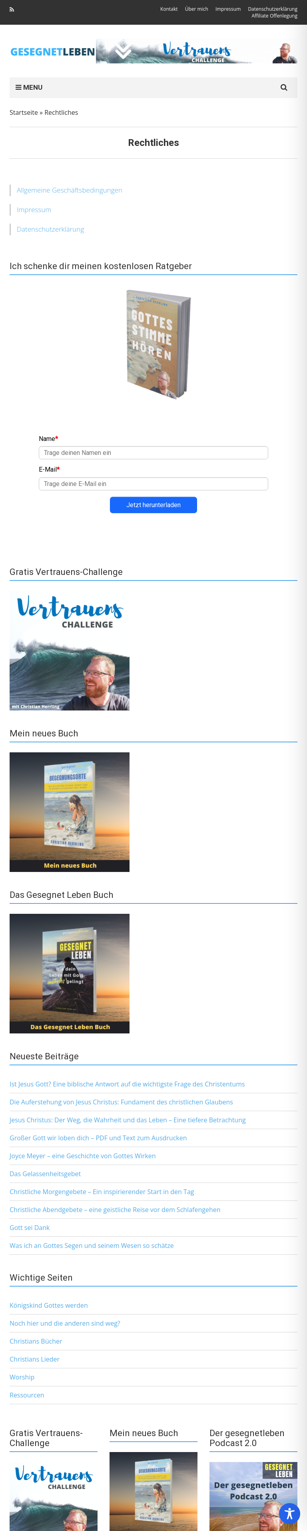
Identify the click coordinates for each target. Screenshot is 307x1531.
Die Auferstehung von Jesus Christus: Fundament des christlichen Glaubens (121, 1102)
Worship (22, 1377)
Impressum (34, 209)
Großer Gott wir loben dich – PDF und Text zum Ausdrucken (98, 1137)
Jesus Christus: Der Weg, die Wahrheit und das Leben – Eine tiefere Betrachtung (128, 1120)
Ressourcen (27, 1395)
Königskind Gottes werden (49, 1305)
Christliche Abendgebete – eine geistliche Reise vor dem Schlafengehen (115, 1209)
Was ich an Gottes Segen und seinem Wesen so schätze (92, 1245)
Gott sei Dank (30, 1227)
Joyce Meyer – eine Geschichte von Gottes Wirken (83, 1155)
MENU (29, 87)
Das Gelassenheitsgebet (45, 1173)
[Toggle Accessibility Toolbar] (289, 1513)
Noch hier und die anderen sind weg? (65, 1323)
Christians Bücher (36, 1341)
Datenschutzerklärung (50, 229)
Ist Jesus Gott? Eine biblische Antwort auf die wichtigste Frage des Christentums (127, 1084)
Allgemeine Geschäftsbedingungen (69, 190)
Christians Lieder (35, 1359)
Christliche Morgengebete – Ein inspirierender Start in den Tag (102, 1191)
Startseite (24, 112)
